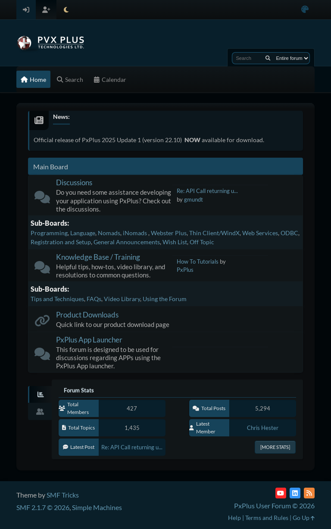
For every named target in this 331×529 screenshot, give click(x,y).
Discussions (74, 182)
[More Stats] (275, 447)
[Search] (268, 58)
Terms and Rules (266, 517)
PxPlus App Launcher (89, 339)
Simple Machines (97, 507)
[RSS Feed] (309, 493)
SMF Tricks (63, 495)
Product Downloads (87, 314)
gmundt (193, 199)
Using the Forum (165, 298)
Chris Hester (262, 427)
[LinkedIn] (295, 493)
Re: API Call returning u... (207, 190)
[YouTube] (280, 493)
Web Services (260, 232)
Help (234, 517)
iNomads (135, 232)
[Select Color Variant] (305, 9)
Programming (49, 232)
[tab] (40, 394)
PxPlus (185, 269)
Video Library (122, 298)
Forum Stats (79, 390)
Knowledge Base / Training (98, 256)
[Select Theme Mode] (66, 9)
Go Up (304, 517)
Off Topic (202, 242)
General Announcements (127, 242)
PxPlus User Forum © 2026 (274, 505)
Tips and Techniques (57, 298)
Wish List (174, 242)
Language (82, 232)
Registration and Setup (61, 242)
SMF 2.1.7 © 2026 (42, 507)
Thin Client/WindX (214, 232)
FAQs (94, 298)
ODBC (289, 232)
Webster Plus (169, 232)
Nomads (109, 232)
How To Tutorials (198, 261)
